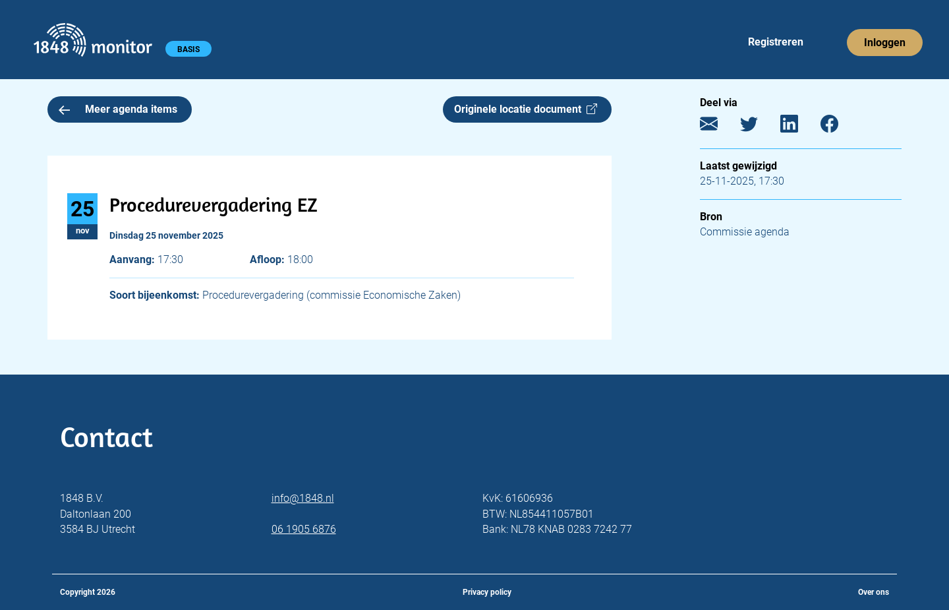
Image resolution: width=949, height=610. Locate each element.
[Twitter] (759, 127)
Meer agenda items (118, 109)
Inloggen (885, 42)
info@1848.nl (303, 498)
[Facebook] (839, 127)
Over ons (873, 592)
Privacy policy (487, 592)
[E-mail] (718, 127)
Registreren (775, 42)
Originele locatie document (525, 109)
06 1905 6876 (304, 529)
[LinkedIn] (799, 127)
